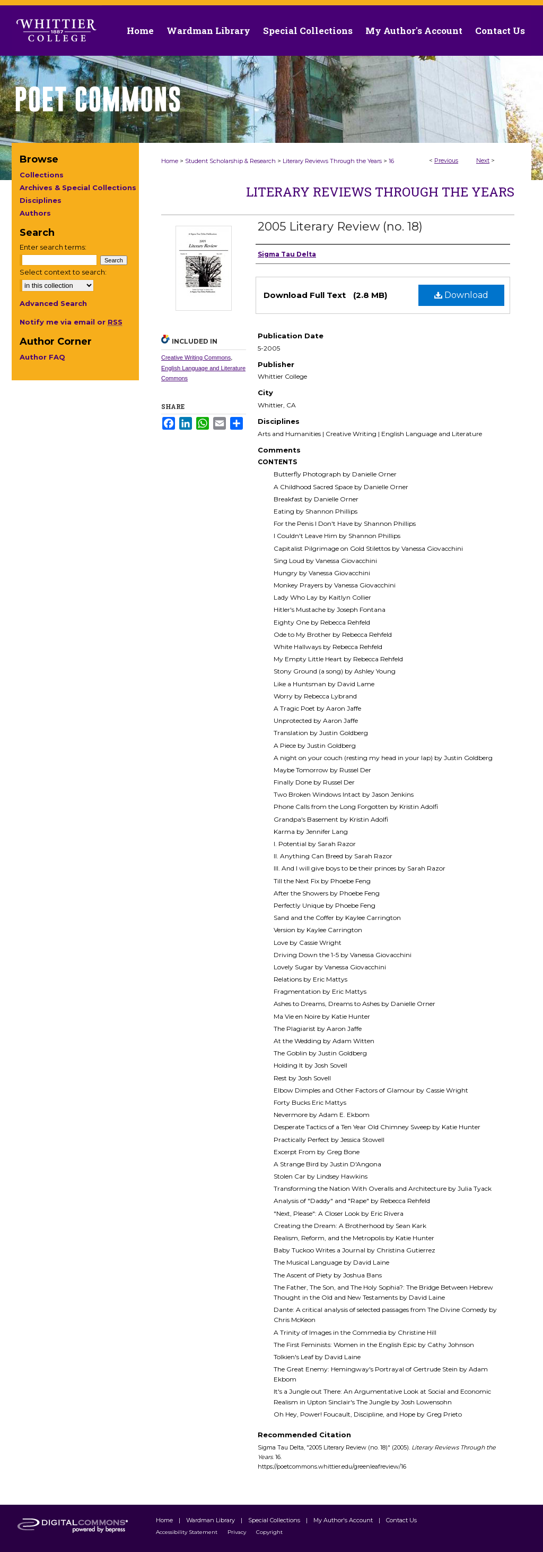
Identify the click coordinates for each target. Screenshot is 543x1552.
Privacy (237, 1532)
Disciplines (41, 200)
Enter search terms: (53, 247)
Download (461, 295)
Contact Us (500, 30)
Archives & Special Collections (78, 187)
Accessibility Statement (187, 1532)
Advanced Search (53, 303)
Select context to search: (63, 272)
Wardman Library (211, 1520)
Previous (446, 160)
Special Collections (275, 1520)
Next (482, 160)
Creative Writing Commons (196, 357)
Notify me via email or (71, 322)
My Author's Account (343, 1520)
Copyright (269, 1532)
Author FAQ (42, 357)
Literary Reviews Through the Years (332, 161)
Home (169, 161)
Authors (35, 213)
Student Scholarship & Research (230, 161)
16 (391, 161)
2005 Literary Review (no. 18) (340, 226)
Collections (42, 174)
